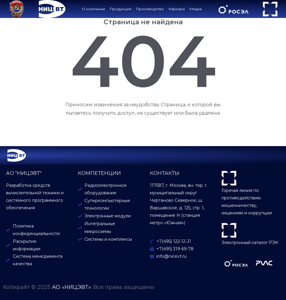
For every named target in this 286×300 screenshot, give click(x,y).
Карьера (177, 9)
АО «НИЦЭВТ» (71, 287)
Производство (150, 9)
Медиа (196, 9)
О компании (93, 9)
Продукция (120, 9)
